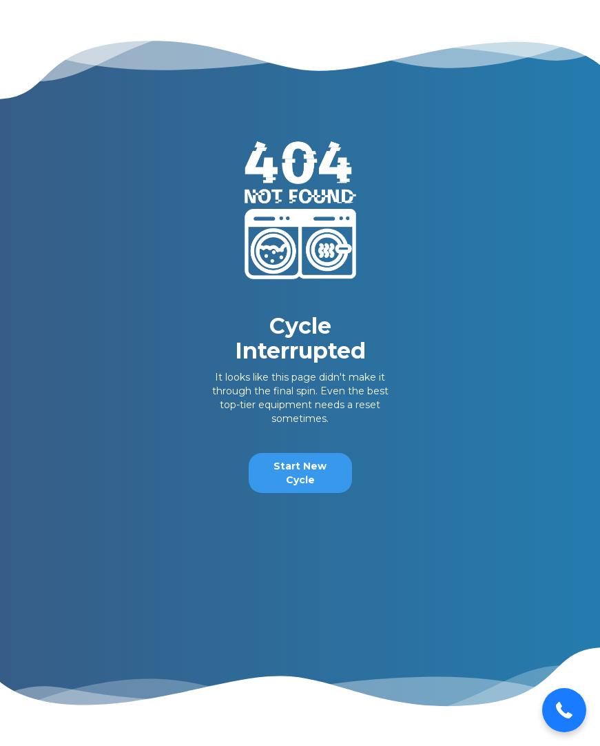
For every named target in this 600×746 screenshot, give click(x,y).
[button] (564, 710)
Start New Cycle (300, 473)
